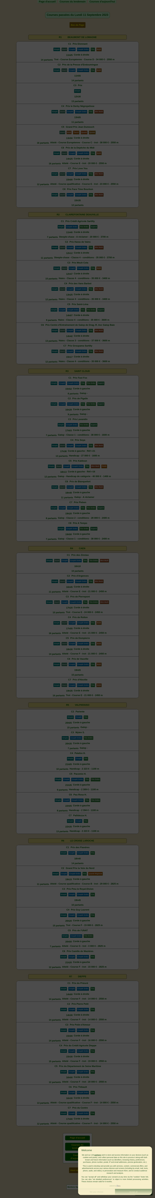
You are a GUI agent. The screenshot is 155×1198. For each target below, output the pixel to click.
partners (97, 1155)
